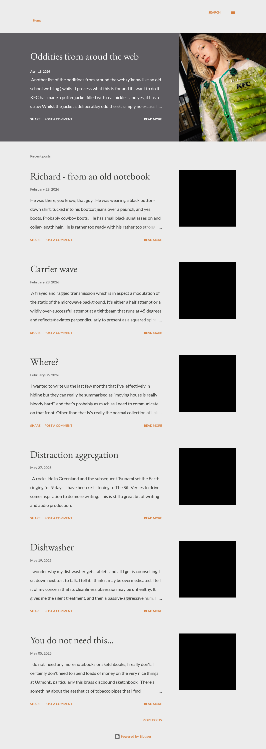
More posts (152, 720)
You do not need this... (72, 639)
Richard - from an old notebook (90, 176)
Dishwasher (52, 547)
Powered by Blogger (133, 736)
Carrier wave (53, 268)
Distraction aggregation (74, 454)
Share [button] (35, 119)
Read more (153, 119)
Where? (44, 361)
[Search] (214, 12)
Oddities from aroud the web (84, 56)
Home (37, 20)
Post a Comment (58, 119)
